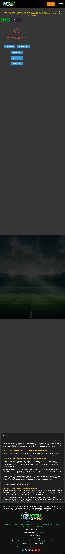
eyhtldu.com (17, 63)
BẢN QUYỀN (45, 524)
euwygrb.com (17, 52)
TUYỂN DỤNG (31, 526)
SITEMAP (40, 526)
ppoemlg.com (17, 58)
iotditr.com (9, 46)
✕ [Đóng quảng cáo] (63, 553)
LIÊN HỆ (37, 524)
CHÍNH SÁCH (19, 524)
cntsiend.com (23, 46)
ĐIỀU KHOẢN (29, 524)
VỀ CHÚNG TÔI (8, 524)
